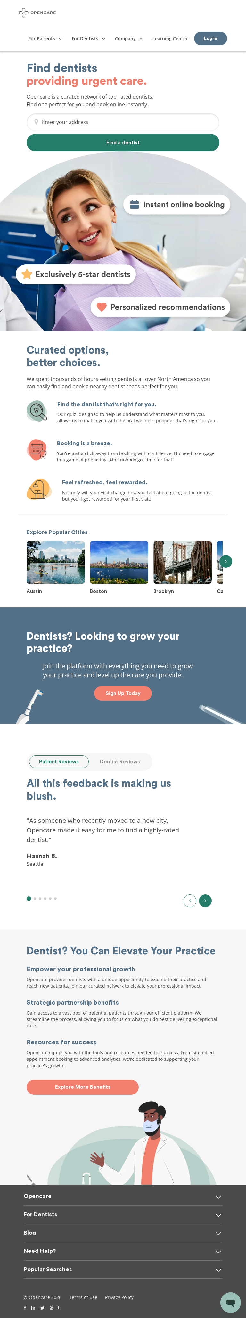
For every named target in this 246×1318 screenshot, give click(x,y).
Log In (210, 38)
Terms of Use (83, 1297)
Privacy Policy (119, 1297)
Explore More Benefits (83, 1087)
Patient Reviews (59, 761)
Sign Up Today (123, 693)
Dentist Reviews (120, 761)
